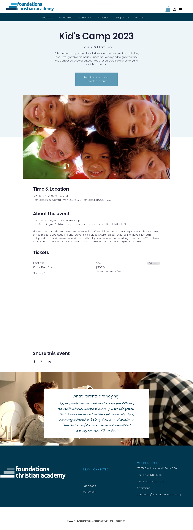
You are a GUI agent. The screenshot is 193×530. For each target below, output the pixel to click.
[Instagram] (174, 9)
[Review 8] (103, 438)
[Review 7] (100, 438)
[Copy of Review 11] (114, 438)
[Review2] (83, 438)
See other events (96, 81)
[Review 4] (89, 438)
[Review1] (79, 438)
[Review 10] (110, 438)
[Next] (181, 409)
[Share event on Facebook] (34, 361)
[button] (167, 9)
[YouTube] (180, 9)
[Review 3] (86, 438)
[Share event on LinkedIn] (49, 361)
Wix (124, 521)
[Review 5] (93, 438)
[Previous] (12, 409)
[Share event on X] (41, 361)
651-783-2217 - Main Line (150, 481)
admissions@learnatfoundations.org (159, 494)
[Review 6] (96, 438)
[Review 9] (107, 438)
